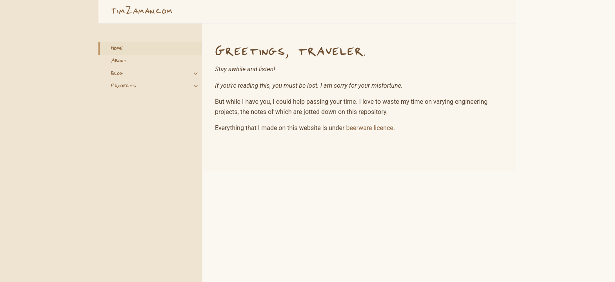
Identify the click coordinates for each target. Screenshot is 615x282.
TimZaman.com (142, 11)
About (119, 61)
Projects (123, 86)
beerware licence (369, 128)
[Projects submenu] (195, 86)
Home (117, 48)
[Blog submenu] (195, 73)
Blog (117, 73)
